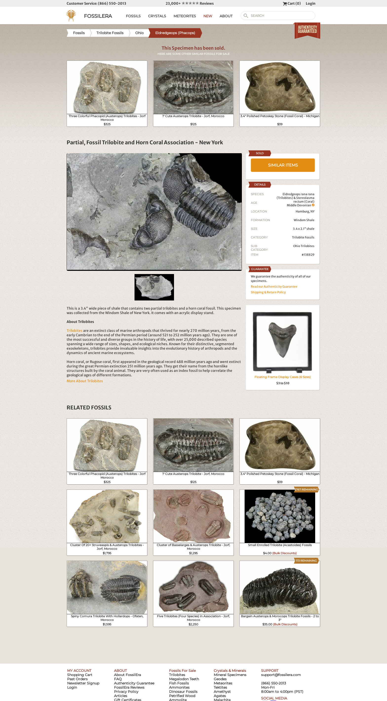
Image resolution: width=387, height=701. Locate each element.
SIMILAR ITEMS (283, 165)
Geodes (220, 679)
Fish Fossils (179, 683)
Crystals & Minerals (230, 670)
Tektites (220, 687)
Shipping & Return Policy (268, 292)
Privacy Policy (126, 691)
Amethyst (222, 691)
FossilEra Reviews (129, 687)
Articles (120, 696)
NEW (207, 16)
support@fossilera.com (281, 675)
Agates (220, 696)
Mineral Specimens (230, 675)
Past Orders (77, 679)
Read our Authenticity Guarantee (274, 286)
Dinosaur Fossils (183, 691)
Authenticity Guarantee (134, 683)
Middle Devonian (300, 205)
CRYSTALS (157, 16)
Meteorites (223, 683)
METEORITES (185, 16)
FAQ (118, 679)
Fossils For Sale (182, 670)
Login (310, 3)
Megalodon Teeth (184, 679)
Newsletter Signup (83, 683)
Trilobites (74, 330)
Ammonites (179, 687)
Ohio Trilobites (303, 246)
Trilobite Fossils (303, 237)
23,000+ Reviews (190, 3)
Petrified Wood (182, 696)
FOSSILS (133, 16)
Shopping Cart (79, 675)
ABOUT (226, 16)
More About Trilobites (85, 381)
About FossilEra (127, 675)
